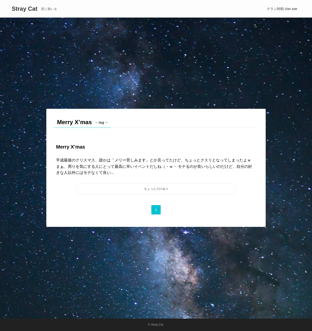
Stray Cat (24, 9)
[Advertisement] (156, 64)
